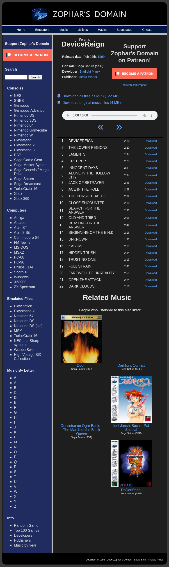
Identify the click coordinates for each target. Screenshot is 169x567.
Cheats (147, 29)
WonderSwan (25, 350)
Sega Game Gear (28, 160)
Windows (21, 277)
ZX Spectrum (24, 287)
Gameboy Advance (29, 110)
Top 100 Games (26, 530)
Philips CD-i (23, 267)
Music (63, 29)
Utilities (83, 29)
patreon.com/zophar (135, 85)
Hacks (102, 29)
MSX (18, 331)
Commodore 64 (26, 237)
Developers (23, 535)
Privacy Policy (155, 559)
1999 (101, 56)
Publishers (22, 540)
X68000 (20, 282)
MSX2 (19, 252)
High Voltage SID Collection (27, 357)
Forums (84, 39)
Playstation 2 (24, 145)
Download (151, 141)
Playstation (23, 140)
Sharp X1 (21, 272)
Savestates (124, 29)
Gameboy (22, 105)
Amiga (19, 218)
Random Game (26, 525)
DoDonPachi (131, 490)
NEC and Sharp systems (26, 343)
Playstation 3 (24, 150)
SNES (19, 101)
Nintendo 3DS (25, 120)
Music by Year (25, 545)
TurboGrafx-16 (25, 189)
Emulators (42, 29)
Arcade (19, 223)
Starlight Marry (89, 71)
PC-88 (19, 257)
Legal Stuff (140, 559)
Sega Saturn (24, 179)
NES (17, 96)
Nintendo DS (24, 115)
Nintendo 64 (23, 125)
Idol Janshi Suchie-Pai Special (131, 428)
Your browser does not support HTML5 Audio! (110, 114)
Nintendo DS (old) (28, 326)
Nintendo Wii (24, 135)
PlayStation (23, 306)
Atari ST (20, 228)
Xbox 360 (21, 199)
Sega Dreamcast (27, 184)
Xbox (18, 194)
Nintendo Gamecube (30, 130)
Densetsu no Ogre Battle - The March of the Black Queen (82, 430)
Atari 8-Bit (22, 232)
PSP (17, 155)
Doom (82, 365)
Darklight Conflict (131, 365)
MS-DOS (21, 247)
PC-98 (19, 262)
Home (21, 29)
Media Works (87, 77)
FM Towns (22, 242)
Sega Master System (31, 165)
